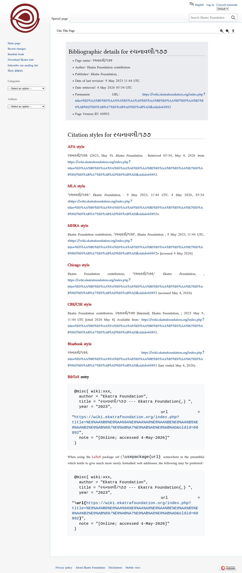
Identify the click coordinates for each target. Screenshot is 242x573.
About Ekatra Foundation (90, 568)
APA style (76, 146)
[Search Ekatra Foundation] (213, 18)
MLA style (76, 186)
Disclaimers (115, 568)
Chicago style (78, 265)
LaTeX (96, 457)
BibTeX (73, 377)
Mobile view (133, 568)
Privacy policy (64, 568)
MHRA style (78, 225)
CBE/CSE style (80, 304)
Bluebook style (80, 344)
